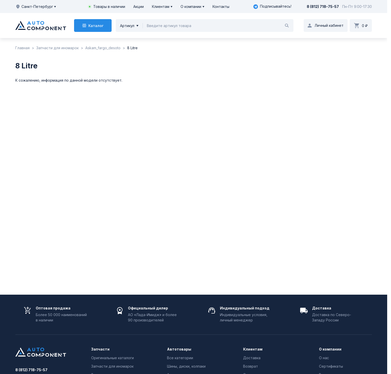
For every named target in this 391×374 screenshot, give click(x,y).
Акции (138, 6)
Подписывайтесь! (272, 6)
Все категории (180, 358)
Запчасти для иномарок (112, 366)
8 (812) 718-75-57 (323, 6)
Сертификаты (331, 366)
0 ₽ (365, 25)
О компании (191, 6)
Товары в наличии (109, 6)
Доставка (251, 358)
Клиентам (160, 6)
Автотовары (179, 349)
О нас (324, 358)
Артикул (127, 25)
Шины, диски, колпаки (186, 366)
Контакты (220, 6)
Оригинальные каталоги (112, 358)
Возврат (250, 366)
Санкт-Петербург (35, 6)
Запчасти (100, 349)
